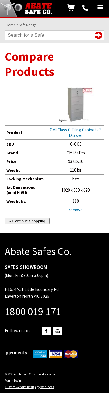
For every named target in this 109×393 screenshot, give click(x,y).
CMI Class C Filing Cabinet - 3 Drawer (75, 132)
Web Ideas (47, 387)
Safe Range (27, 25)
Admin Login (13, 381)
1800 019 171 (85, 8)
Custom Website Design (20, 387)
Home (10, 25)
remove (76, 209)
